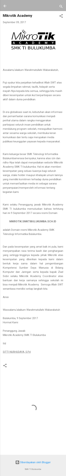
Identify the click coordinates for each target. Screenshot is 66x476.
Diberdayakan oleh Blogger (33, 462)
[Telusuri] (61, 7)
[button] (61, 16)
